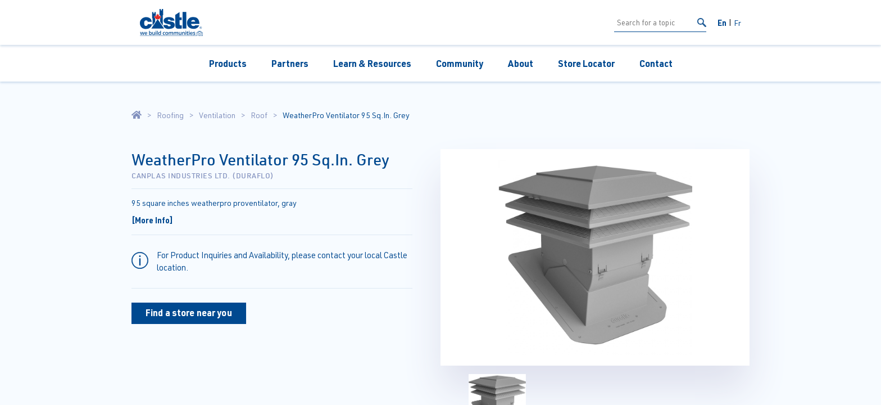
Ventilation (217, 115)
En (721, 22)
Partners (289, 63)
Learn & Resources (372, 63)
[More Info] (152, 220)
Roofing (170, 115)
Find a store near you (189, 312)
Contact (656, 63)
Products (228, 63)
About (520, 63)
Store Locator (586, 63)
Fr (737, 23)
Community (459, 63)
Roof (259, 115)
